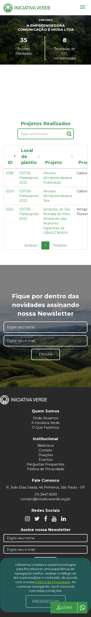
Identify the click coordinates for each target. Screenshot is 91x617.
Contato (45, 450)
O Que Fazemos (45, 427)
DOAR (64, 607)
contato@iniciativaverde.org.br (45, 499)
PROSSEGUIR (45, 601)
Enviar (45, 354)
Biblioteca (45, 445)
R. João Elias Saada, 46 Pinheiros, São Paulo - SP (45, 487)
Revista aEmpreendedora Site (57, 196)
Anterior (31, 245)
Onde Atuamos (45, 418)
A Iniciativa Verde (46, 423)
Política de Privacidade (45, 469)
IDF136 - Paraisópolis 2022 (28, 178)
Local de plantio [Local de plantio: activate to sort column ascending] (29, 156)
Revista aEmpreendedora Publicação (57, 178)
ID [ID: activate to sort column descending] (10, 162)
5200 (10, 191)
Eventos (45, 460)
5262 (9, 209)
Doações (45, 455)
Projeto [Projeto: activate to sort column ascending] (53, 162)
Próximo (60, 245)
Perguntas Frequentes (45, 464)
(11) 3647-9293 (45, 494)
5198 (10, 173)
